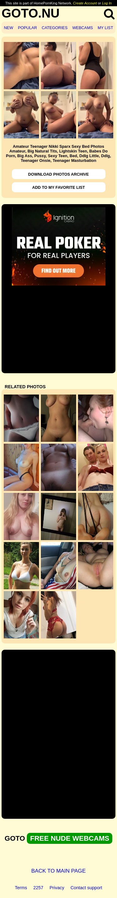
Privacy (57, 887)
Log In (107, 3)
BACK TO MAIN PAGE (58, 871)
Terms (21, 887)
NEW (8, 27)
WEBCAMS (82, 27)
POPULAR (27, 27)
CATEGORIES (55, 27)
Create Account (85, 3)
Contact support (86, 887)
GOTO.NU (31, 13)
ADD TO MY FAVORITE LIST (58, 187)
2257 (38, 887)
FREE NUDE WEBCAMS (69, 838)
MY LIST (105, 27)
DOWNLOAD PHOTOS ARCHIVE (58, 174)
